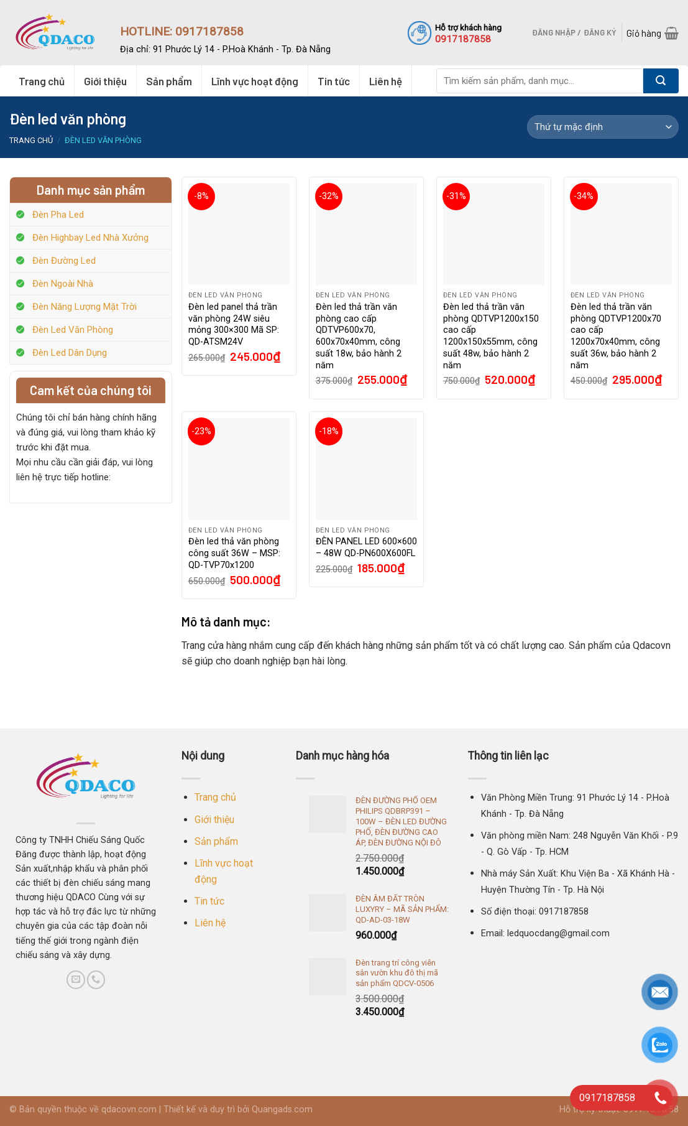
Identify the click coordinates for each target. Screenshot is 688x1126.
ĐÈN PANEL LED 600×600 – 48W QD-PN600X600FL (366, 547)
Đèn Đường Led (64, 260)
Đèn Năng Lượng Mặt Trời (84, 306)
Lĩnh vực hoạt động (254, 81)
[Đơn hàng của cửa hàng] (603, 127)
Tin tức (334, 81)
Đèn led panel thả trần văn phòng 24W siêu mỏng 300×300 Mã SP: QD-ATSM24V (233, 324)
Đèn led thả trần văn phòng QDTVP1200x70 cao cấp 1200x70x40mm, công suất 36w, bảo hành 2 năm (616, 336)
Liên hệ (385, 81)
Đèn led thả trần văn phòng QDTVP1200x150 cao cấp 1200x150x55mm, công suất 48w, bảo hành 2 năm (491, 336)
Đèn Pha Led (58, 214)
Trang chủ (42, 81)
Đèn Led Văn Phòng (72, 329)
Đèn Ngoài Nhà (62, 283)
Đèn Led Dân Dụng (69, 352)
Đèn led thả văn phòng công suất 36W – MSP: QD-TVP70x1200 (234, 553)
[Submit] (661, 80)
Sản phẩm (169, 81)
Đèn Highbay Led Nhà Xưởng (90, 237)
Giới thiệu (105, 81)
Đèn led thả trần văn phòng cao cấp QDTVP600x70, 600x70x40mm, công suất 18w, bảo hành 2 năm (358, 336)
